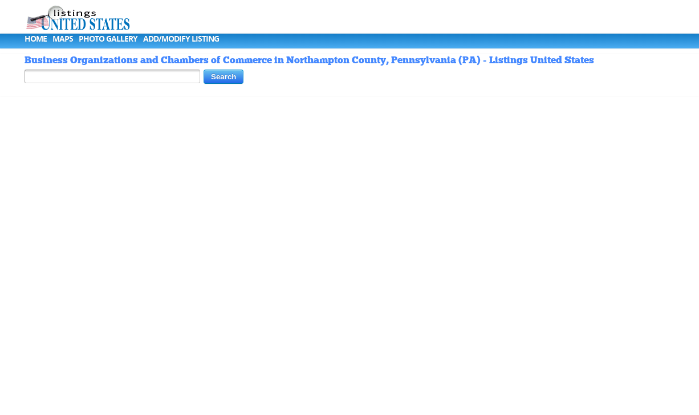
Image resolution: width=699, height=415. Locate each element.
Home (36, 38)
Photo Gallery (108, 38)
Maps (62, 38)
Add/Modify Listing (181, 38)
